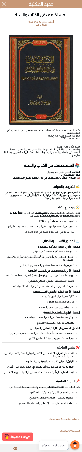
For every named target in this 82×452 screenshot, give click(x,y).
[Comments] (15, 448)
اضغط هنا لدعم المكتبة (69, 431)
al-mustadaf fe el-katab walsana (64, 419)
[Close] (4, 4)
